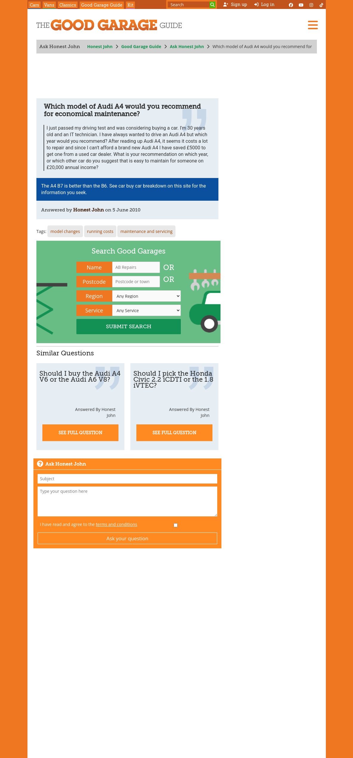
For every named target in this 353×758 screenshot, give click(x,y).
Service (94, 310)
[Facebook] (290, 4)
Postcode (94, 281)
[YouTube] (301, 4)
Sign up (235, 4)
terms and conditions (116, 524)
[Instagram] (311, 4)
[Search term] (191, 4)
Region (93, 296)
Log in (264, 4)
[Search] (212, 4)
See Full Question (80, 432)
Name (94, 267)
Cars (34, 5)
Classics (67, 5)
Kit (130, 5)
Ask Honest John (187, 46)
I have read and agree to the (88, 524)
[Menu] (312, 25)
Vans (49, 5)
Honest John (99, 46)
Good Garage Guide (101, 5)
